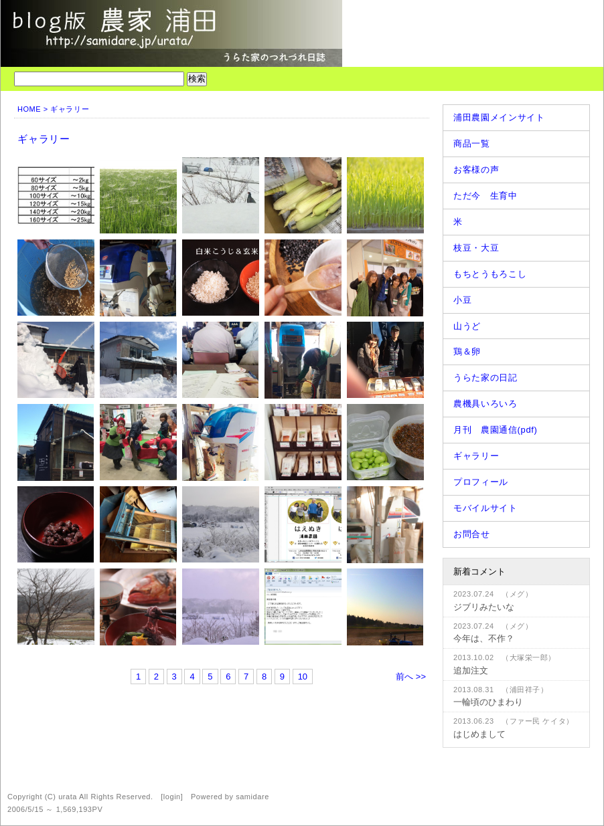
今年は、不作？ (483, 638)
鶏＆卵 (467, 351)
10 (302, 677)
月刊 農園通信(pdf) (495, 430)
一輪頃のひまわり (488, 702)
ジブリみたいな (483, 607)
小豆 (462, 300)
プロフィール (480, 482)
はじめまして (479, 734)
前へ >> (411, 677)
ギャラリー (476, 456)
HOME (29, 109)
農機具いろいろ (485, 404)
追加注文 (470, 670)
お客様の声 (476, 170)
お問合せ (471, 534)
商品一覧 (471, 143)
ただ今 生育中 (485, 196)
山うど (467, 326)
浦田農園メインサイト (499, 117)
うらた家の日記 (485, 378)
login (172, 797)
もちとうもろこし (489, 274)
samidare (252, 797)
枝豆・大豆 (476, 248)
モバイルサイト (485, 508)
